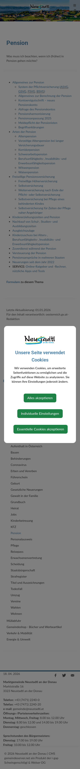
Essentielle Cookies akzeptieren (40, 429)
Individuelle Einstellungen (40, 413)
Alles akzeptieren (40, 398)
